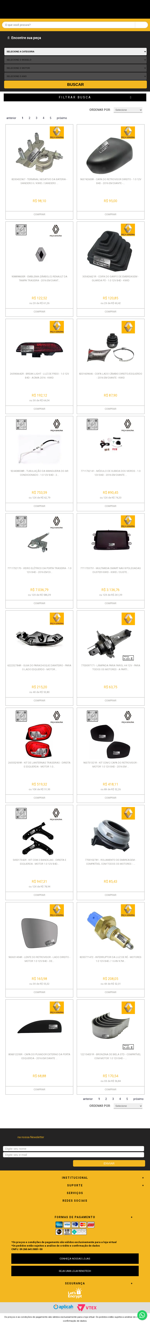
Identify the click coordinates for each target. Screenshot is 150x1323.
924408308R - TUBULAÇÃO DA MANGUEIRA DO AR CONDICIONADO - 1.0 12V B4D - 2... (39, 472)
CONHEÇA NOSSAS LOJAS (75, 1258)
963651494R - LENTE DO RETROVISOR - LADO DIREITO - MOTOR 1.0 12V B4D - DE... (39, 959)
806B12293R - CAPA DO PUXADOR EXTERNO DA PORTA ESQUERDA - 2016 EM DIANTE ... (39, 1056)
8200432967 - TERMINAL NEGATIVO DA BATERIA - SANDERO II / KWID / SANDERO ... (39, 181)
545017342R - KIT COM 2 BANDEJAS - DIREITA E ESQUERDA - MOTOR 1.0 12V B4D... (39, 861)
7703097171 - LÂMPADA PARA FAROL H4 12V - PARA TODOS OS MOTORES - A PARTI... (110, 667)
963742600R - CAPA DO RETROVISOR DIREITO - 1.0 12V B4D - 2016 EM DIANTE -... (110, 181)
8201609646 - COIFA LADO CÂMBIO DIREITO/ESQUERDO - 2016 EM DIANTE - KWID (110, 375)
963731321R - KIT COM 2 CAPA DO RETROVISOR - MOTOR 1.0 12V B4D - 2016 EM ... (110, 764)
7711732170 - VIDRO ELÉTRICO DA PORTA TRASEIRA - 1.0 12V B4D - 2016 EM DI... (39, 570)
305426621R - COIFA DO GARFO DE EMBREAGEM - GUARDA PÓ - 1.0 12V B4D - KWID (110, 278)
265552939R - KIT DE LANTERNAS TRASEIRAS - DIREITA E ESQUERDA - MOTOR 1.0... (39, 764)
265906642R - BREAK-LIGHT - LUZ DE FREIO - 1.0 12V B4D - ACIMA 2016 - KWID (39, 375)
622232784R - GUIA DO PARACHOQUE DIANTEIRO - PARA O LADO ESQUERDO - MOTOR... (39, 667)
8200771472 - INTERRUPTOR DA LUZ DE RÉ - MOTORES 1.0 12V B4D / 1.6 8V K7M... (110, 959)
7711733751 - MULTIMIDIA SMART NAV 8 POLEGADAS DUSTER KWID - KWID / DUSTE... (110, 570)
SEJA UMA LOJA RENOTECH (75, 1270)
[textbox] (75, 25)
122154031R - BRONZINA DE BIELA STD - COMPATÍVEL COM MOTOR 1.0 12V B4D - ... (110, 1056)
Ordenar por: (100, 109)
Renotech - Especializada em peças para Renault (75, 8)
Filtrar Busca (75, 97)
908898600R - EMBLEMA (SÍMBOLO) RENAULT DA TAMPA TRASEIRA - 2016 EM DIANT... (39, 278)
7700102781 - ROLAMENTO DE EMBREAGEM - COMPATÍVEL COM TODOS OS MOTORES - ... (110, 861)
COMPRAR (39, 214)
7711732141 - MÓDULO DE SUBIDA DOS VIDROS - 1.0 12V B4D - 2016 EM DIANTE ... (110, 472)
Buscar (75, 84)
